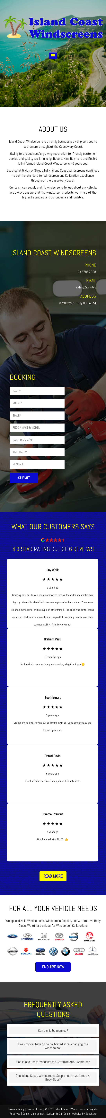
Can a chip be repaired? (53, 1030)
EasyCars (91, 1114)
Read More (53, 876)
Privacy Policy (17, 1109)
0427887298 (87, 271)
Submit (24, 477)
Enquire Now (53, 966)
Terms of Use (34, 1109)
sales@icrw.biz (86, 287)
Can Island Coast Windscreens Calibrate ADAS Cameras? (53, 1061)
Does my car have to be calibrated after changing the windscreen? (53, 1046)
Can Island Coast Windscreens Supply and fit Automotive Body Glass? (53, 1077)
